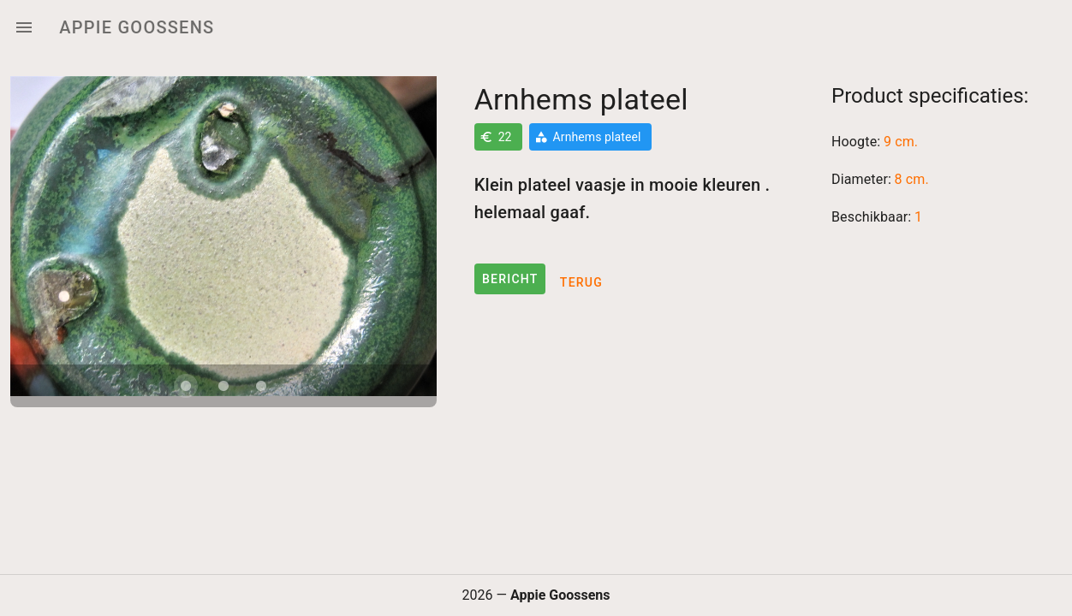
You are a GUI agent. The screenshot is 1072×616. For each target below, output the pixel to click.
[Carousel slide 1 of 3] (186, 386)
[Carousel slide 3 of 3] (261, 386)
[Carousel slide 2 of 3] (223, 386)
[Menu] (24, 27)
